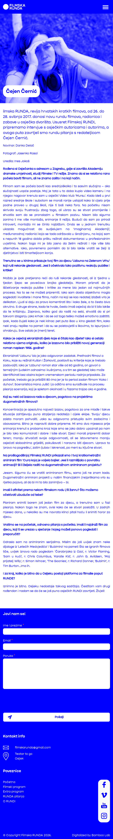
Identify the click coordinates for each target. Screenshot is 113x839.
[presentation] (31, 699)
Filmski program (14, 787)
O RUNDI (9, 801)
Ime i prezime (13, 625)
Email (8, 640)
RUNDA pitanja (13, 796)
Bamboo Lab (101, 835)
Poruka (9, 656)
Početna (9, 782)
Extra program (13, 791)
